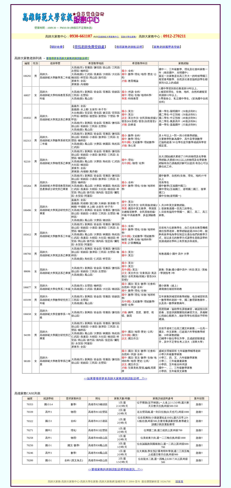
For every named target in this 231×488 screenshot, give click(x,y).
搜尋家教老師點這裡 (129, 46)
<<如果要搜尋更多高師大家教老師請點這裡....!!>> (115, 378)
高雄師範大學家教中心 (108, 37)
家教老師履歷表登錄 (167, 46)
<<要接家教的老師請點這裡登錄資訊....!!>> (115, 469)
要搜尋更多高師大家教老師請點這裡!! (67, 58)
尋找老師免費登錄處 (89, 47)
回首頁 (179, 481)
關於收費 (57, 46)
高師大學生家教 (128, 37)
